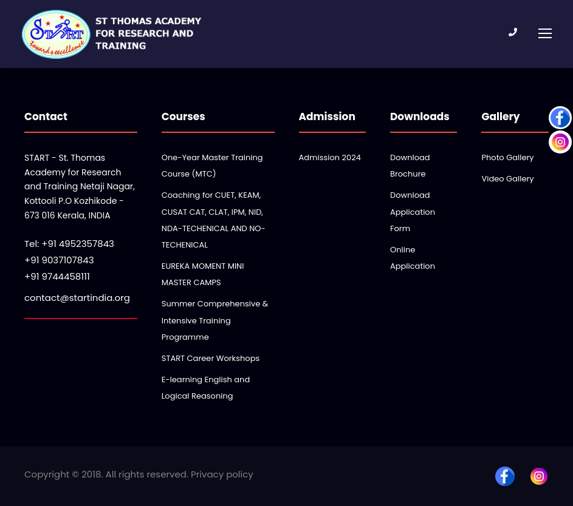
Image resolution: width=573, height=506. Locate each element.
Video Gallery (507, 178)
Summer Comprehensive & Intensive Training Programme (215, 320)
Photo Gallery (507, 157)
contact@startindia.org (77, 297)
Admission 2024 (330, 157)
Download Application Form (412, 211)
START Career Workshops (211, 358)
